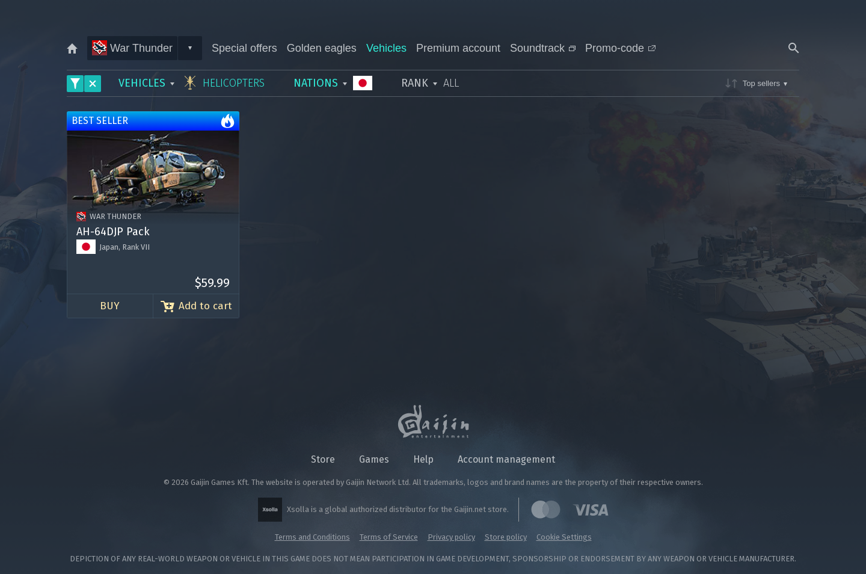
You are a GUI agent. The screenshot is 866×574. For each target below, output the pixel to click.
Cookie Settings (564, 537)
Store (323, 459)
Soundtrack (543, 48)
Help (423, 459)
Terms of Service (389, 537)
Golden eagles (322, 48)
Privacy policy (451, 537)
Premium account (458, 48)
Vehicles (386, 48)
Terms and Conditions (312, 537)
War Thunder (132, 47)
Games (374, 459)
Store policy (506, 537)
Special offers (244, 48)
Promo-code (620, 48)
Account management (506, 459)
